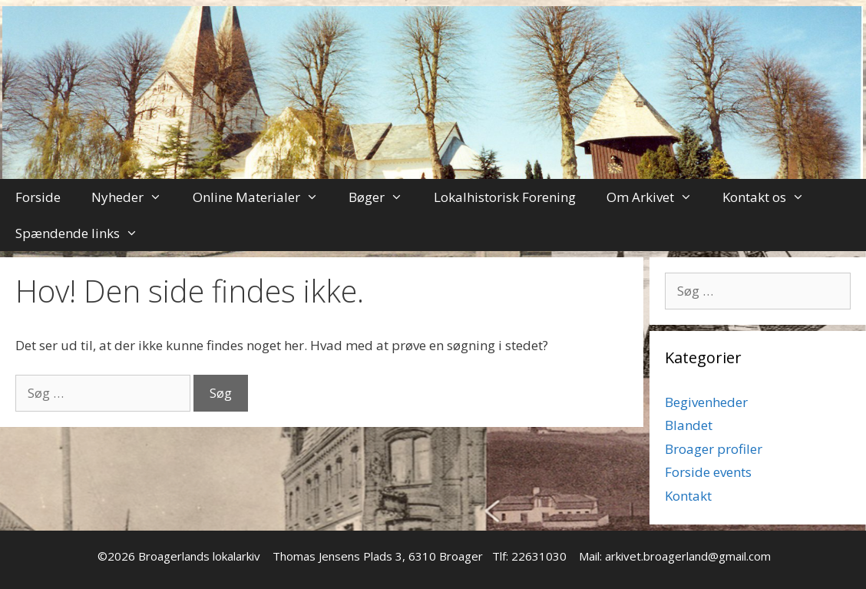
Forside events (708, 472)
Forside (38, 197)
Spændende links (84, 233)
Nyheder (134, 197)
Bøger (383, 197)
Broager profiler (713, 449)
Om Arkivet (657, 197)
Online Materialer (263, 197)
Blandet (688, 425)
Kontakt (688, 496)
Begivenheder (706, 402)
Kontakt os (771, 197)
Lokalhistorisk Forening (505, 197)
